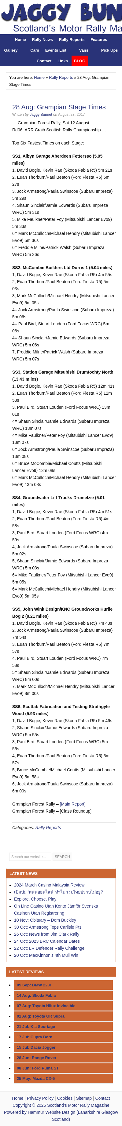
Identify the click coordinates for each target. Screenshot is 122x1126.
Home (20, 39)
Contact (44, 61)
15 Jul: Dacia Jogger (36, 1047)
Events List (55, 50)
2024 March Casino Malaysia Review (49, 885)
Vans (83, 50)
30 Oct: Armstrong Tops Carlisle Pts (48, 927)
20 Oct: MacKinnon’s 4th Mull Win (46, 955)
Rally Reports (72, 39)
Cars (34, 50)
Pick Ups (109, 50)
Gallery (10, 50)
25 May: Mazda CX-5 (36, 1078)
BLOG (80, 61)
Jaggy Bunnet (41, 114)
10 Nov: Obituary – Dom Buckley (45, 920)
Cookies (65, 1098)
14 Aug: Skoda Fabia (36, 995)
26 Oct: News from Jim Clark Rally (46, 934)
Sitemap (84, 1098)
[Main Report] (73, 804)
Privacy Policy (40, 1098)
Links (62, 61)
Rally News (42, 39)
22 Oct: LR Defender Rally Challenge (49, 948)
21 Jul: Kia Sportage (36, 1026)
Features (99, 39)
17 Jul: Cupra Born (34, 1037)
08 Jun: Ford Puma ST (38, 1068)
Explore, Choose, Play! (35, 899)
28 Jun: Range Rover (36, 1057)
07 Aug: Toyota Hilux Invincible (46, 1006)
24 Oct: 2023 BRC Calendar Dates (47, 941)
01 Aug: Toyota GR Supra (41, 1016)
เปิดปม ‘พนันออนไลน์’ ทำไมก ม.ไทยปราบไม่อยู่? (58, 892)
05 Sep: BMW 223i (34, 985)
